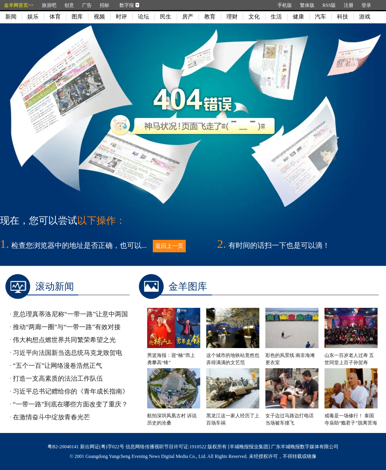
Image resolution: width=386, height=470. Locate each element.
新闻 (10, 17)
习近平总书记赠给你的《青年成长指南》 (71, 391)
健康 (298, 17)
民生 (165, 17)
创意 (69, 5)
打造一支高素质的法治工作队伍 (58, 378)
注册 (348, 5)
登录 (366, 5)
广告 (87, 5)
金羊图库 (187, 286)
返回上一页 (169, 246)
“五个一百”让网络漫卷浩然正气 (57, 365)
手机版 (284, 5)
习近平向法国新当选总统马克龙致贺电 (67, 352)
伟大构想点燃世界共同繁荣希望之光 (64, 339)
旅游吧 (49, 5)
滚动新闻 (54, 286)
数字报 (126, 5)
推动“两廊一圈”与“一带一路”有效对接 (67, 327)
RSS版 (329, 5)
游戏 (364, 17)
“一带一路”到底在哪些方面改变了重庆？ (70, 404)
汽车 (320, 17)
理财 (232, 17)
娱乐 (33, 17)
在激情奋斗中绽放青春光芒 (51, 417)
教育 (210, 17)
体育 (55, 17)
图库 (77, 17)
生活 (276, 17)
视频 (99, 17)
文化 (254, 17)
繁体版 (307, 5)
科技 (342, 17)
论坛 (143, 17)
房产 (187, 17)
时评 (121, 17)
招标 (104, 5)
